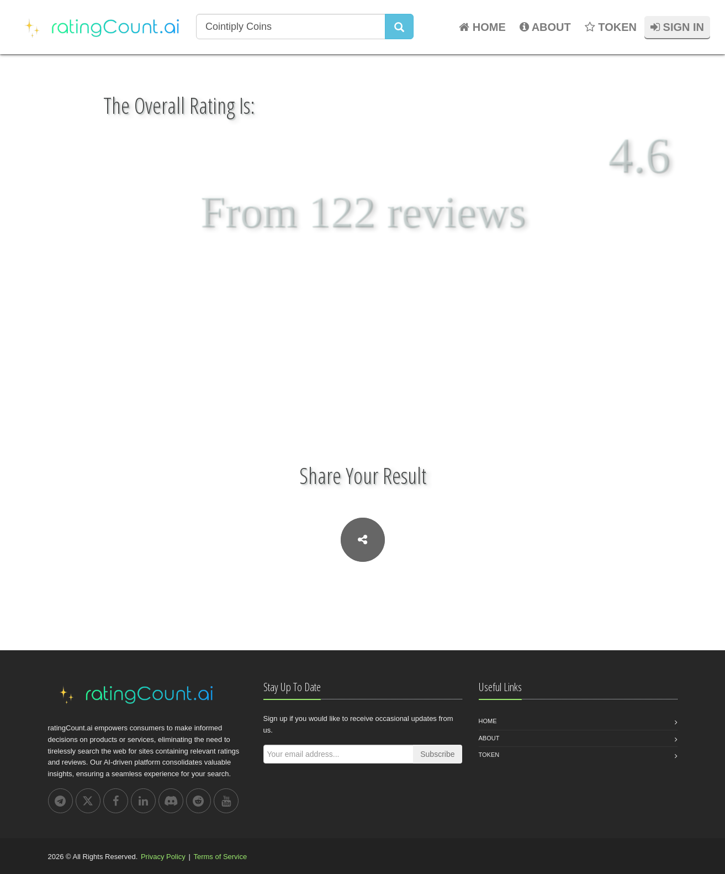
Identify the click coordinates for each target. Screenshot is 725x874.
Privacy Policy (163, 856)
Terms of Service (220, 856)
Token (489, 754)
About (489, 738)
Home (488, 721)
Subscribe (437, 754)
